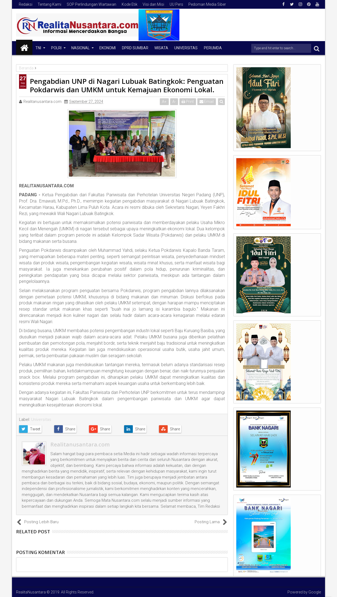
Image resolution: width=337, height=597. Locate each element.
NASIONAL (80, 48)
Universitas (186, 48)
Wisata (161, 48)
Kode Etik (129, 4)
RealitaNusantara (31, 592)
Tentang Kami (49, 4)
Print (188, 101)
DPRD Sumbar (135, 48)
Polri (56, 48)
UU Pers (176, 4)
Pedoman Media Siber (207, 4)
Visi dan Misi (153, 4)
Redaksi (25, 4)
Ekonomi (107, 48)
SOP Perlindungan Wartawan (91, 4)
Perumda (213, 48)
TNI (38, 48)
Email (207, 101)
